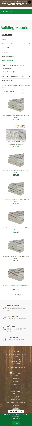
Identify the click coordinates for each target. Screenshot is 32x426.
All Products (16, 394)
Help (16, 387)
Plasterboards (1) (8, 69)
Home (3, 23)
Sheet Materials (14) (8, 56)
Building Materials (13, 23)
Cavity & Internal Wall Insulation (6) (14, 65)
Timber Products (16, 400)
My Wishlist (16, 381)
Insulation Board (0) (9, 72)
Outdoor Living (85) (7, 44)
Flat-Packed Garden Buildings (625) (12, 76)
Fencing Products (16, 397)
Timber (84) (5, 52)
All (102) (4, 40)
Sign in (16, 375)
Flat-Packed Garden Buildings (16, 403)
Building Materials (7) (8, 60)
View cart (16, 378)
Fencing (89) (5, 48)
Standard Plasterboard (16, 144)
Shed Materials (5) (7, 80)
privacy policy (16, 418)
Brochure (16, 405)
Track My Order (16, 384)
